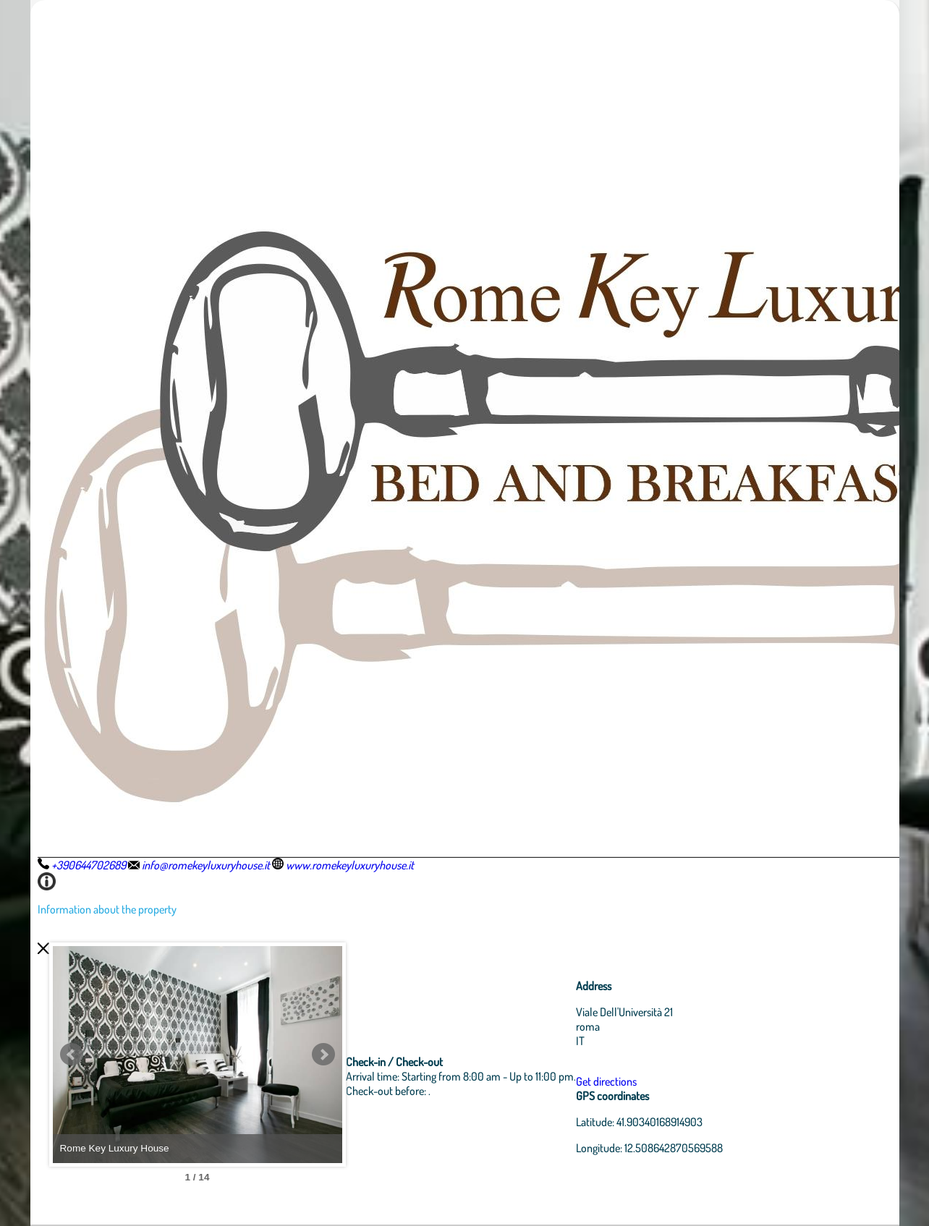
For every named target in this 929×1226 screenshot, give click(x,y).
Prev (71, 1054)
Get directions (606, 1081)
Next (323, 1054)
